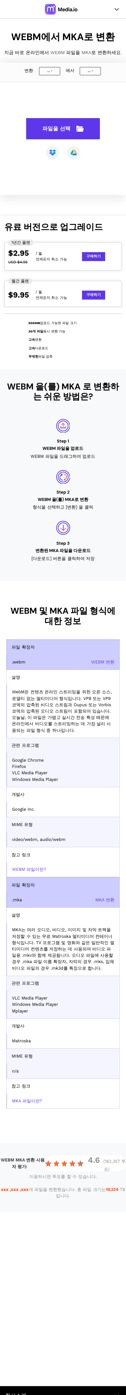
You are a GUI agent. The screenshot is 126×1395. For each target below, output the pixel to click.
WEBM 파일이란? (29, 869)
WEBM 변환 (102, 662)
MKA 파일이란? (27, 1100)
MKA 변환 (104, 899)
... (48, 71)
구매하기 (93, 256)
